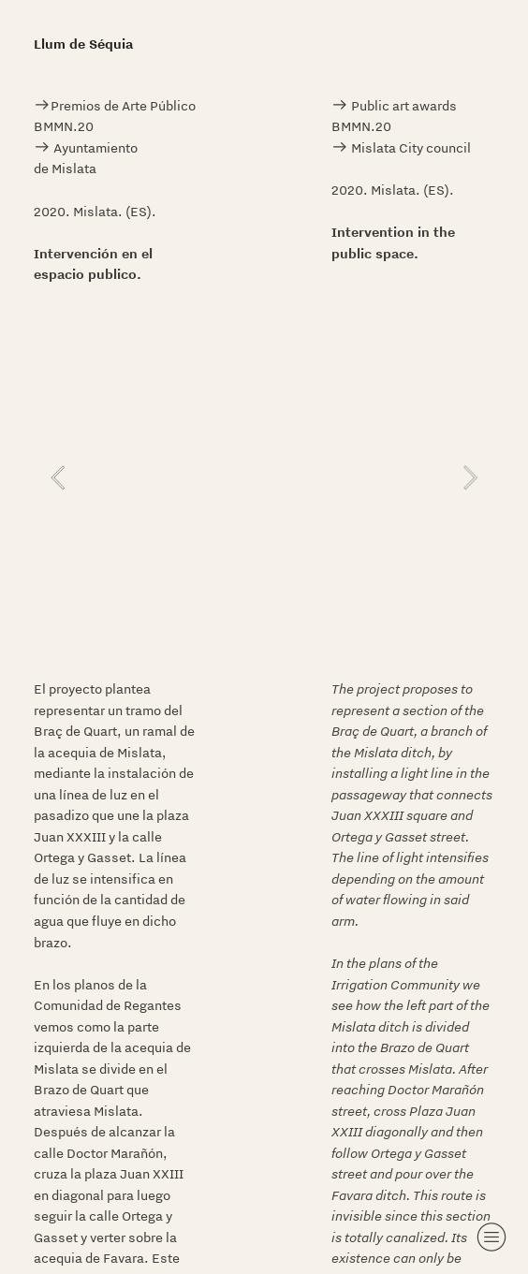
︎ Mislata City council (402, 147)
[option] (264, 477)
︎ (491, 1237)
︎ (42, 105)
